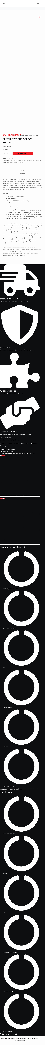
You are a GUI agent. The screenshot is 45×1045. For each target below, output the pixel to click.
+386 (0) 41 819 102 (7, 451)
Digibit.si (22, 1040)
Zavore (39, 160)
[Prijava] (38, 3)
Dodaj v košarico (23, 153)
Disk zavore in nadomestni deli (19, 160)
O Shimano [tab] (22, 173)
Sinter (22, 162)
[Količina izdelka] (7, 153)
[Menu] (4, 3)
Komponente (33, 160)
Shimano (16, 162)
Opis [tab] (22, 170)
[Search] (22, 8)
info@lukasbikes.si (10, 449)
